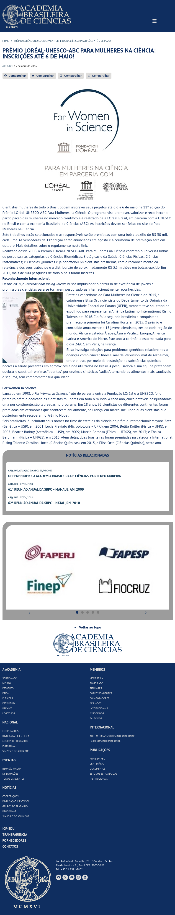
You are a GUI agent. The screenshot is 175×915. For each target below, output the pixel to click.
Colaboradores (99, 698)
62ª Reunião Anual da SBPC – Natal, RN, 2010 (44, 503)
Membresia (96, 678)
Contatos (10, 846)
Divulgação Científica (16, 736)
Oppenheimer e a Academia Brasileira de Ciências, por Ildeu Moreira (64, 476)
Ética (6, 693)
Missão (7, 683)
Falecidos (96, 718)
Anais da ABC (97, 758)
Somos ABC (96, 683)
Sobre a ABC (10, 678)
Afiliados (95, 703)
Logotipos (9, 713)
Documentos (98, 768)
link (84, 245)
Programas (9, 746)
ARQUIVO (13, 470)
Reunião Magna (12, 768)
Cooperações (11, 731)
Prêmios (8, 708)
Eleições (8, 698)
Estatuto (8, 688)
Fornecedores (14, 840)
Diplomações (10, 773)
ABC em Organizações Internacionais (112, 736)
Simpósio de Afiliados (16, 751)
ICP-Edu (9, 828)
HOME (6, 40)
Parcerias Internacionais (105, 741)
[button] (15, 76)
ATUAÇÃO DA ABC (28, 470)
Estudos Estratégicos (103, 773)
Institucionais (99, 708)
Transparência (15, 834)
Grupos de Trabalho (15, 741)
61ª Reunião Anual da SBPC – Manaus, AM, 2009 (46, 489)
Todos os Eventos (14, 778)
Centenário (97, 763)
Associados (97, 713)
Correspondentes (101, 693)
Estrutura (9, 703)
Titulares (96, 688)
